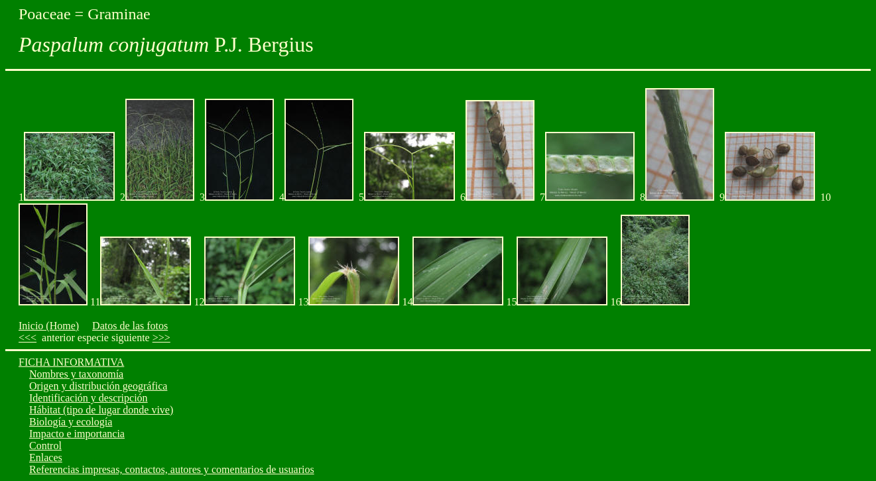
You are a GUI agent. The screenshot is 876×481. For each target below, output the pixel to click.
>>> (161, 337)
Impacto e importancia (77, 433)
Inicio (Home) (49, 325)
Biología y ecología (70, 421)
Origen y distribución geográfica (98, 386)
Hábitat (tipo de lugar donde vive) (101, 409)
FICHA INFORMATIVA (71, 362)
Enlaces (45, 457)
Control (45, 445)
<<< (27, 337)
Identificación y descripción (88, 397)
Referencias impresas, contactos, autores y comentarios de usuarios (171, 469)
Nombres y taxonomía (76, 374)
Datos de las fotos (130, 325)
